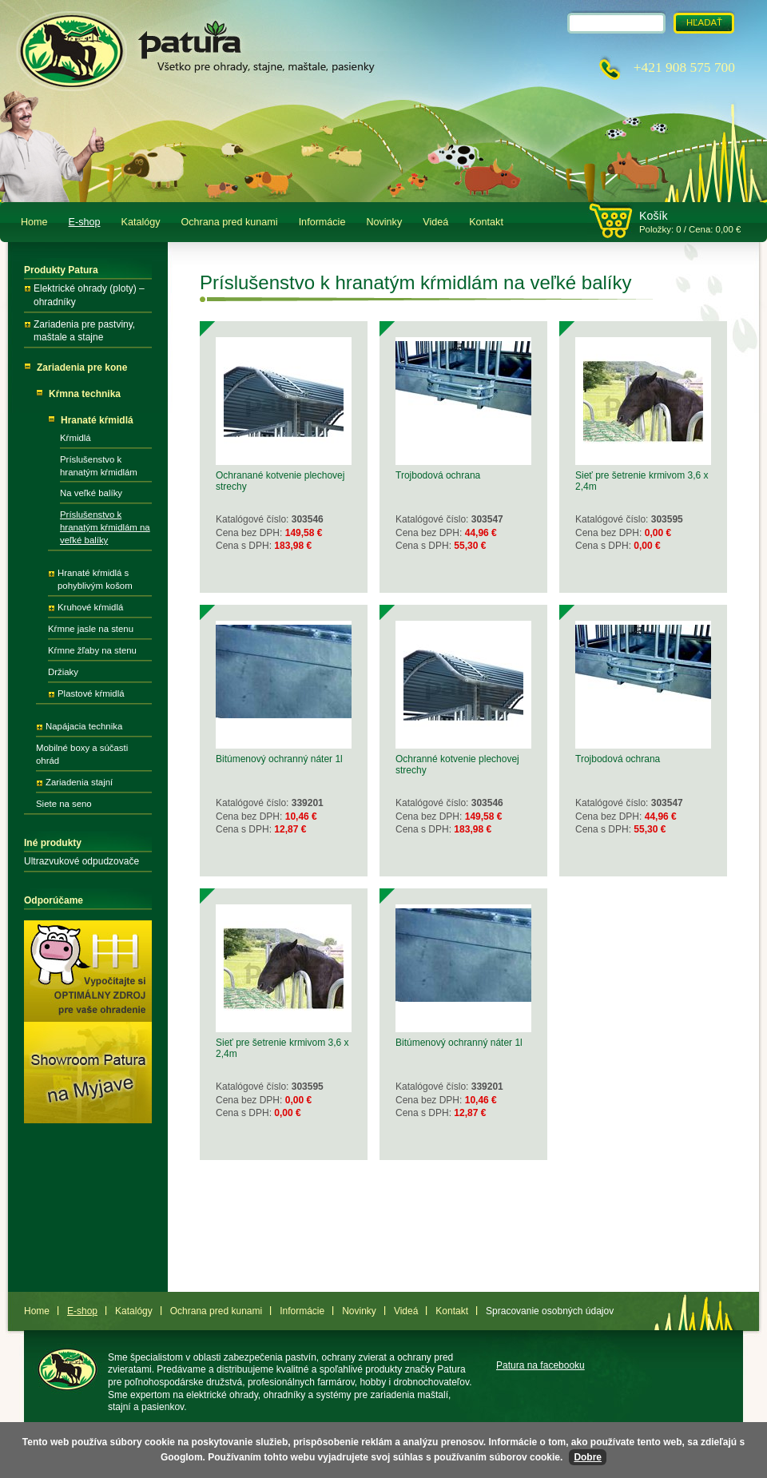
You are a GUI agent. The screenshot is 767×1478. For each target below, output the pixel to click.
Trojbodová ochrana (437, 475)
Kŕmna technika (85, 393)
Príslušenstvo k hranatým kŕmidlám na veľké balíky (105, 527)
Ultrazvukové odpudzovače (81, 861)
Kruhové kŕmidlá (90, 607)
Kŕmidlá (75, 438)
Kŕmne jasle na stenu (90, 629)
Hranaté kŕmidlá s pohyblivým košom (95, 579)
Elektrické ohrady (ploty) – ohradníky (89, 295)
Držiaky (63, 672)
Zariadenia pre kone (82, 367)
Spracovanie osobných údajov (550, 1311)
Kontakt (486, 222)
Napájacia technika (84, 726)
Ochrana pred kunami (229, 222)
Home (34, 222)
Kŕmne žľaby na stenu (92, 650)
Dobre (588, 1457)
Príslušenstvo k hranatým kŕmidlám (98, 466)
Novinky (384, 222)
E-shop (85, 222)
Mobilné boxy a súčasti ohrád (82, 754)
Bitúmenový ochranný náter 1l (279, 759)
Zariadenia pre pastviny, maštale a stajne (84, 331)
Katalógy (141, 222)
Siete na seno (64, 804)
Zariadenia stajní (79, 782)
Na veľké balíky (91, 493)
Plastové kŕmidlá (91, 693)
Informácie (322, 222)
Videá (435, 222)
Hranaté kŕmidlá (97, 420)
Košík (653, 215)
